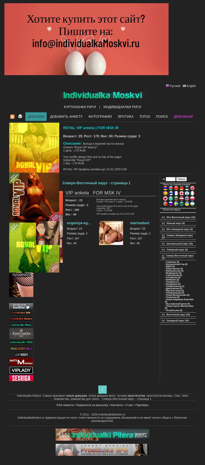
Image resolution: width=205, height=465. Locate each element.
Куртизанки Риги (80, 107)
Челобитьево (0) (174, 310)
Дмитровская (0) (174, 288)
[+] (163, 217)
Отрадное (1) (172, 282)
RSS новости (65, 405)
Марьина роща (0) (175, 291)
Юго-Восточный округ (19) (181, 217)
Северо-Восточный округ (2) (178, 256)
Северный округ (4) (177, 249)
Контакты (117, 405)
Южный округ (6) (176, 223)
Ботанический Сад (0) (177, 264)
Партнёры (141, 405)
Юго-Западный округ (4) (180, 229)
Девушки (36, 116)
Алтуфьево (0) (173, 277)
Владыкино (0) (173, 284)
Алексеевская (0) (174, 269)
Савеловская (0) (174, 275)
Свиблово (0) (172, 262)
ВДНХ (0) (170, 266)
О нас (129, 405)
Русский (175, 86)
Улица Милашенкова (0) (178, 295)
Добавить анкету (66, 116)
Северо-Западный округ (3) (177, 236)
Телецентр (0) (173, 297)
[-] (163, 255)
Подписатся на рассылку (92, 405)
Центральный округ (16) (180, 243)
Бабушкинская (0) (175, 271)
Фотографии (100, 116)
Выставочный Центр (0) (178, 304)
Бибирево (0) (172, 280)
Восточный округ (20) (178, 314)
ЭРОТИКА (126, 116)
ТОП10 (144, 116)
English (191, 86)
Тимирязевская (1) (175, 286)
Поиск (162, 116)
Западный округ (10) (178, 320)
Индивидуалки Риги (122, 107)
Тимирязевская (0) (175, 293)
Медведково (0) (173, 273)
